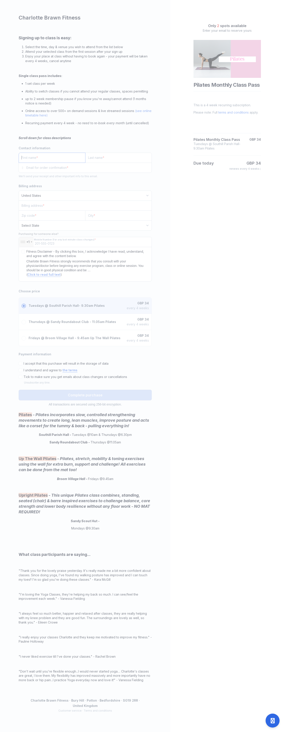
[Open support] (273, 721)
